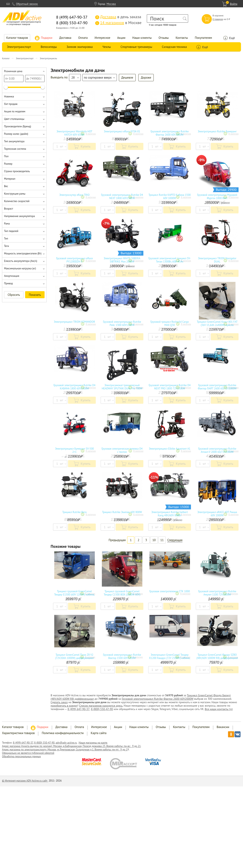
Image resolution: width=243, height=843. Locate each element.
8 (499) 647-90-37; (78, 709)
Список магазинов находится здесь (101, 705)
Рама (7, 223)
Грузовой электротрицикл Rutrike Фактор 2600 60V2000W (157, 699)
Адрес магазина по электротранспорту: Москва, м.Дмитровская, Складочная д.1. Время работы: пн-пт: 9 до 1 (64, 749)
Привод (8, 283)
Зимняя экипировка (80, 47)
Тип (6, 238)
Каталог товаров (17, 38)
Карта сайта (99, 733)
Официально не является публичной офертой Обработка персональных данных (28, 754)
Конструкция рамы (14, 193)
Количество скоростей (16, 201)
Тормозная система (15, 149)
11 (162, 540)
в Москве (118, 22)
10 (154, 540)
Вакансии (223, 727)
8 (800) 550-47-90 (102, 709)
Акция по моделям (14, 111)
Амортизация (11, 276)
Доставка (65, 38)
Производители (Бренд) (17, 126)
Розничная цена (13, 71)
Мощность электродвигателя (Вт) (23, 253)
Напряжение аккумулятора (19, 216)
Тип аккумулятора (14, 141)
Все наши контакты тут (218, 709)
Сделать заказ (59, 702)
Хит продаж (10, 104)
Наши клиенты (142, 38)
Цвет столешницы (14, 119)
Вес (6, 186)
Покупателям (203, 38)
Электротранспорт (19, 47)
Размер (8, 163)
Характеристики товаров (18, 733)
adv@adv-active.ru (66, 742)
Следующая (174, 540)
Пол (6, 156)
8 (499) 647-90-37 (23, 742)
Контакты (182, 38)
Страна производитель (17, 171)
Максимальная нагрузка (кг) (20, 268)
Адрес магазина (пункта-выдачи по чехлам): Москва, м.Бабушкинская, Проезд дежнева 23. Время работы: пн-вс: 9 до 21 (71, 746)
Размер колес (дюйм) (16, 134)
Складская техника (174, 47)
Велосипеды (49, 47)
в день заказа (118, 16)
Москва (111, 4)
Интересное (102, 38)
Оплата (83, 38)
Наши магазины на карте (93, 742)
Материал (9, 178)
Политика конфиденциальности (63, 733)
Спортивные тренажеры (136, 47)
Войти (233, 3)
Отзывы (164, 38)
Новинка (9, 96)
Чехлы (106, 47)
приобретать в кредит (64, 705)
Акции (121, 38)
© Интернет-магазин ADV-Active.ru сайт (25, 780)
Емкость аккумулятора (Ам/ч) (20, 261)
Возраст (8, 208)
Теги (6, 246)
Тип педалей (11, 231)
